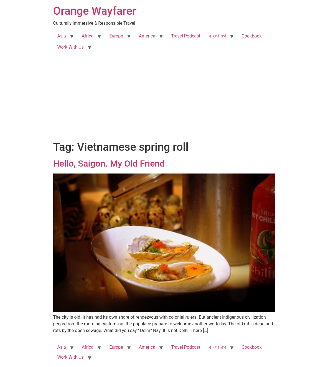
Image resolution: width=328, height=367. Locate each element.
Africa (87, 36)
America (147, 36)
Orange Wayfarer (94, 10)
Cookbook (252, 36)
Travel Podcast (185, 36)
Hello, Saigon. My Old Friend (109, 163)
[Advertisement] (164, 99)
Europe (116, 36)
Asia (61, 36)
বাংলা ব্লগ (217, 36)
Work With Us (70, 47)
